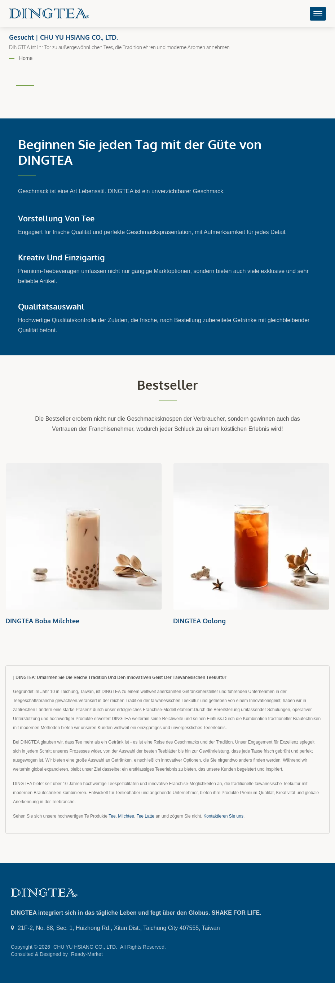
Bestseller (167, 385)
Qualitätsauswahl (51, 306)
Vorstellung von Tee (56, 218)
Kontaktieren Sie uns (223, 816)
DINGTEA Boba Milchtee (42, 621)
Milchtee (126, 816)
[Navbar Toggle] (318, 14)
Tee (112, 816)
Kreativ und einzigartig (61, 257)
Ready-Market (87, 954)
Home (25, 58)
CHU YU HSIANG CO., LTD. (85, 947)
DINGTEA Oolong (199, 621)
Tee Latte (145, 816)
